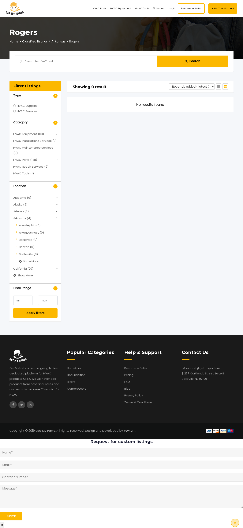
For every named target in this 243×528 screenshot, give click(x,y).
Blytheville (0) (28, 254)
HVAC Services (27, 111)
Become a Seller (191, 8)
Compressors (76, 389)
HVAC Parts (100, 8)
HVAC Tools (142, 8)
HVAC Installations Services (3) (35, 141)
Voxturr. (130, 430)
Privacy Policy (133, 395)
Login (172, 8)
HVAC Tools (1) (23, 173)
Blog (127, 389)
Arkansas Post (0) (31, 233)
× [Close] (2, 525)
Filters (71, 382)
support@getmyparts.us (202, 368)
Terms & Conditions (138, 402)
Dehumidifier (76, 375)
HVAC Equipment (120, 8)
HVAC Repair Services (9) (31, 167)
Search (160, 8)
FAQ (127, 382)
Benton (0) (26, 247)
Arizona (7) (21, 211)
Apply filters (35, 313)
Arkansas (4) (22, 218)
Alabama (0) (22, 198)
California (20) (23, 269)
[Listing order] (192, 86)
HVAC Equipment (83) (28, 134)
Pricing (128, 375)
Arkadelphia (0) (30, 225)
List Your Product (224, 8)
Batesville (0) (28, 240)
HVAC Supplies (27, 106)
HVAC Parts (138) (25, 160)
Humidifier (74, 368)
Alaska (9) (20, 204)
